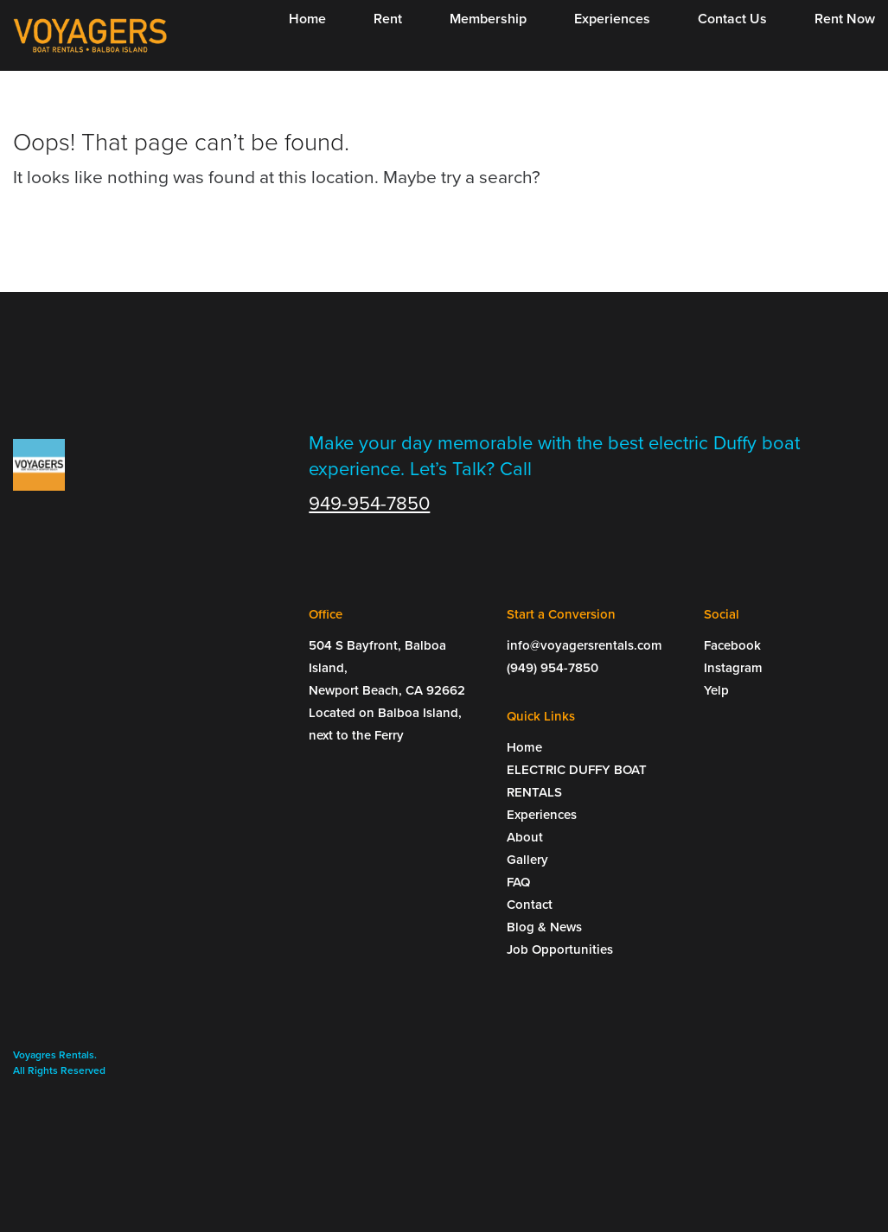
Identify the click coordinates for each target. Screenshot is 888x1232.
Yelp (716, 690)
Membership (488, 19)
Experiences (612, 19)
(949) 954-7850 (552, 668)
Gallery (527, 859)
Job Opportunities (560, 949)
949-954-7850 (369, 503)
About (525, 837)
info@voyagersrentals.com (584, 645)
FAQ (518, 882)
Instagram (733, 668)
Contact (530, 904)
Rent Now (845, 19)
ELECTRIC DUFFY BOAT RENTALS (577, 781)
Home (307, 19)
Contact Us (732, 19)
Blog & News (544, 927)
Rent (388, 19)
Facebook (732, 645)
